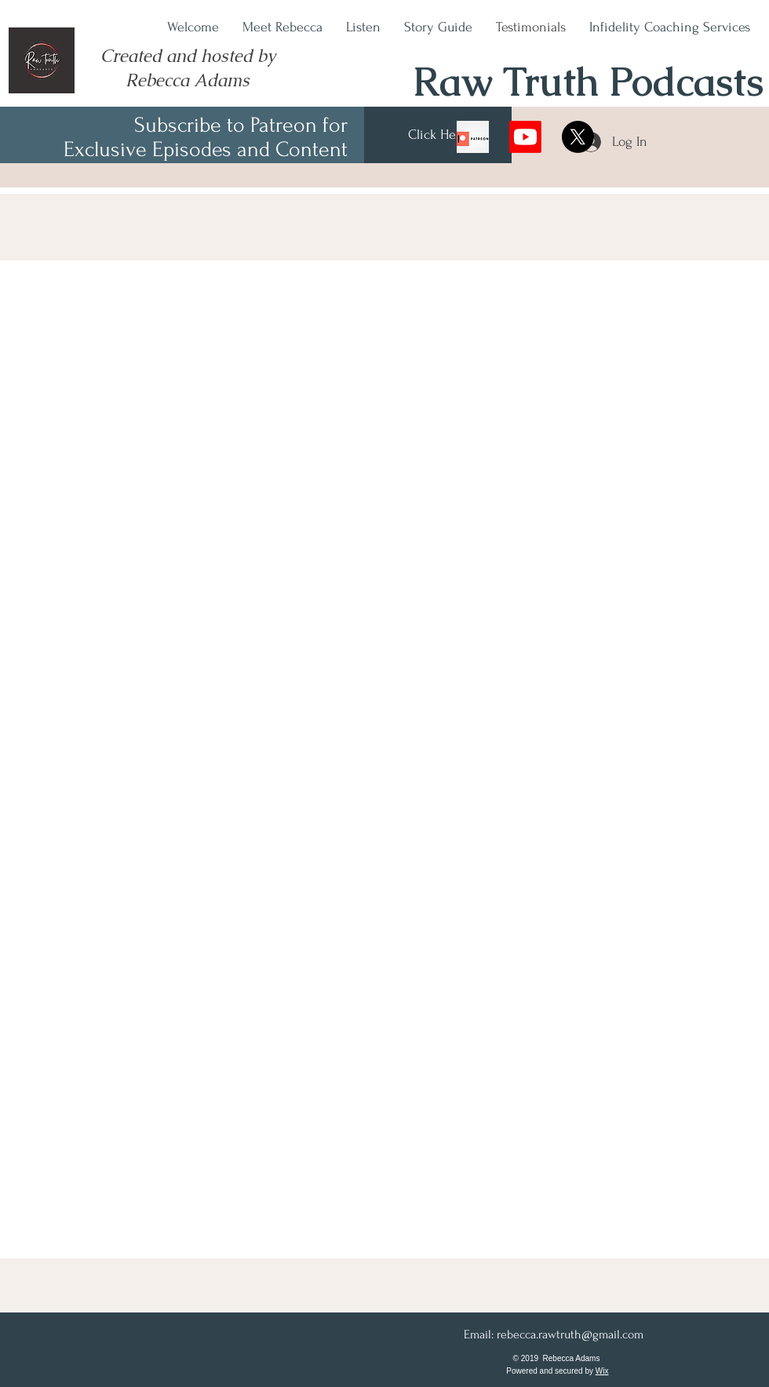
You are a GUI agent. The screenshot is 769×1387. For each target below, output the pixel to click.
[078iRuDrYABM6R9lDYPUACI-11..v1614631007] (473, 137)
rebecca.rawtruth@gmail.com (570, 1334)
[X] (578, 137)
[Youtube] (525, 137)
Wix (602, 1371)
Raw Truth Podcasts (588, 81)
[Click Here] (438, 135)
